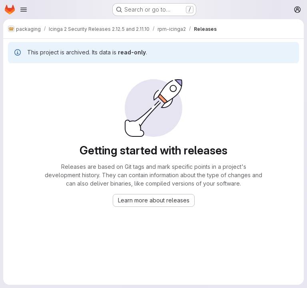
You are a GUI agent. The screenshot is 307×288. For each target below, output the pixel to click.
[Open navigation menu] (23, 9)
